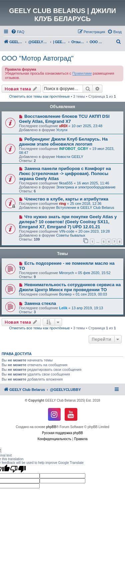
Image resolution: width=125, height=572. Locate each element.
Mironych (66, 273)
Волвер (65, 294)
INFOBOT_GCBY (73, 149)
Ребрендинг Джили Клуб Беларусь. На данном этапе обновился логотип (63, 142)
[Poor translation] (18, 469)
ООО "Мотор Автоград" (38, 58)
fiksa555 (66, 183)
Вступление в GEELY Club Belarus (85, 208)
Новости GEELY (69, 157)
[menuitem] (17, 32)
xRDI (63, 126)
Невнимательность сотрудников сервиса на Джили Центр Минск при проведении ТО (70, 287)
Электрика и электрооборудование (85, 187)
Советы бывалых (70, 235)
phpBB (51, 427)
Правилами (82, 73)
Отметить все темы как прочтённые (39, 96)
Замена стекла (40, 303)
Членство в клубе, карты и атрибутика (66, 198)
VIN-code (66, 231)
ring (62, 203)
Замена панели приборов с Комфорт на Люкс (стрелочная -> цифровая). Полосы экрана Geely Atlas (65, 173)
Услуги (61, 130)
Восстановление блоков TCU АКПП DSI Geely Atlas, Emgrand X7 (64, 119)
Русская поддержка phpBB (62, 433)
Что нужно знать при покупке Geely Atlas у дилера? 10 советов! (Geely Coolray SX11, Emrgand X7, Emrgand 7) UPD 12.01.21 (68, 221)
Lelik (63, 308)
